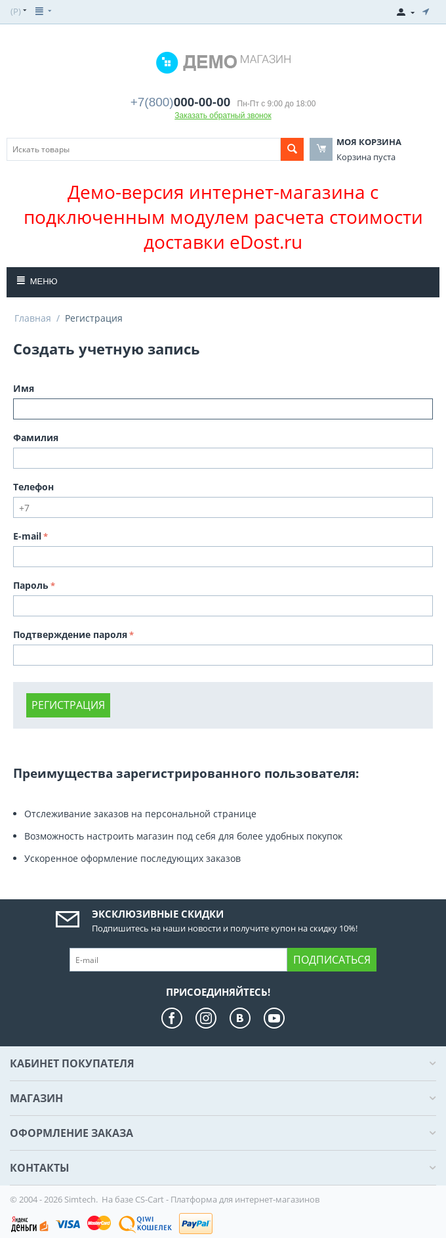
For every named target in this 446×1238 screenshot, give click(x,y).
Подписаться (332, 959)
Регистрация (68, 705)
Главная (32, 318)
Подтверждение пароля (70, 634)
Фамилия (35, 437)
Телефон (33, 486)
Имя (23, 388)
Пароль (31, 585)
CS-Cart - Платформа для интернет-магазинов (227, 1199)
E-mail (27, 536)
